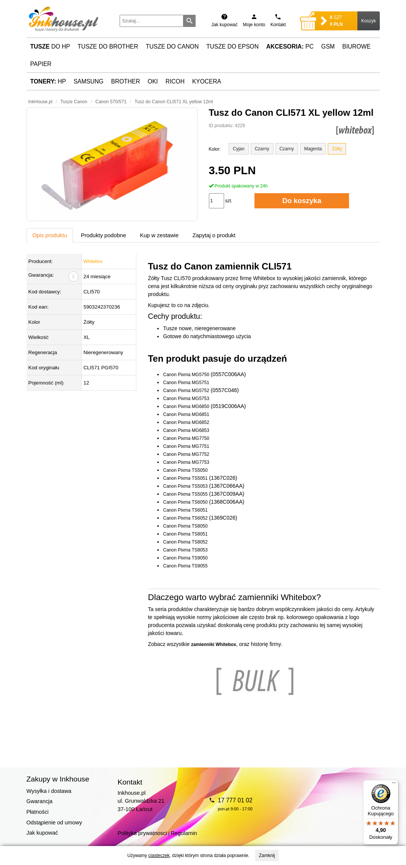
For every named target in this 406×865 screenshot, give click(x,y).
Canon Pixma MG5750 (186, 374)
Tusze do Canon (172, 46)
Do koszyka (301, 201)
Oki (153, 81)
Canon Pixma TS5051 (185, 478)
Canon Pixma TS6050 (185, 502)
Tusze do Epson (232, 46)
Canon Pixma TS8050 (185, 526)
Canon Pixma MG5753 (186, 398)
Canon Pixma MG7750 (186, 438)
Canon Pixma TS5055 (185, 494)
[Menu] (393, 784)
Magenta (313, 148)
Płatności (38, 812)
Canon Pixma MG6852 (186, 422)
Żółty (337, 148)
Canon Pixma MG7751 (186, 446)
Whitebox (93, 261)
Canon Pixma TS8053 (185, 550)
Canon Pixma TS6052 (185, 518)
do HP (50, 46)
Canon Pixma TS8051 (185, 534)
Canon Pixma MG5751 (186, 382)
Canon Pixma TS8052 (185, 542)
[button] (112, 164)
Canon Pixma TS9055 (185, 566)
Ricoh (175, 81)
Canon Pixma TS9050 (185, 558)
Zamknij (267, 855)
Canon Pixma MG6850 (186, 406)
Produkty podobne (103, 235)
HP (48, 81)
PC (290, 46)
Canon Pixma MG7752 (186, 454)
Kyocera (206, 81)
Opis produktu (49, 235)
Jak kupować (42, 833)
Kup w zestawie (159, 235)
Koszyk (368, 21)
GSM (328, 46)
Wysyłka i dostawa (49, 791)
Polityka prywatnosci (142, 833)
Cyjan (239, 148)
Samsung (89, 81)
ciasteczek (159, 855)
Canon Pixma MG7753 (186, 462)
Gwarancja (40, 801)
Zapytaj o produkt (214, 235)
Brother (125, 81)
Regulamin (184, 833)
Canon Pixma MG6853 (186, 430)
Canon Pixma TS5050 (185, 470)
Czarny (262, 148)
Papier (41, 64)
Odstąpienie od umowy (54, 822)
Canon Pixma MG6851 (186, 414)
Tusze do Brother (107, 46)
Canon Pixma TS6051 (185, 510)
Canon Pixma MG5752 (186, 390)
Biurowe (356, 46)
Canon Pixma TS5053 (185, 486)
